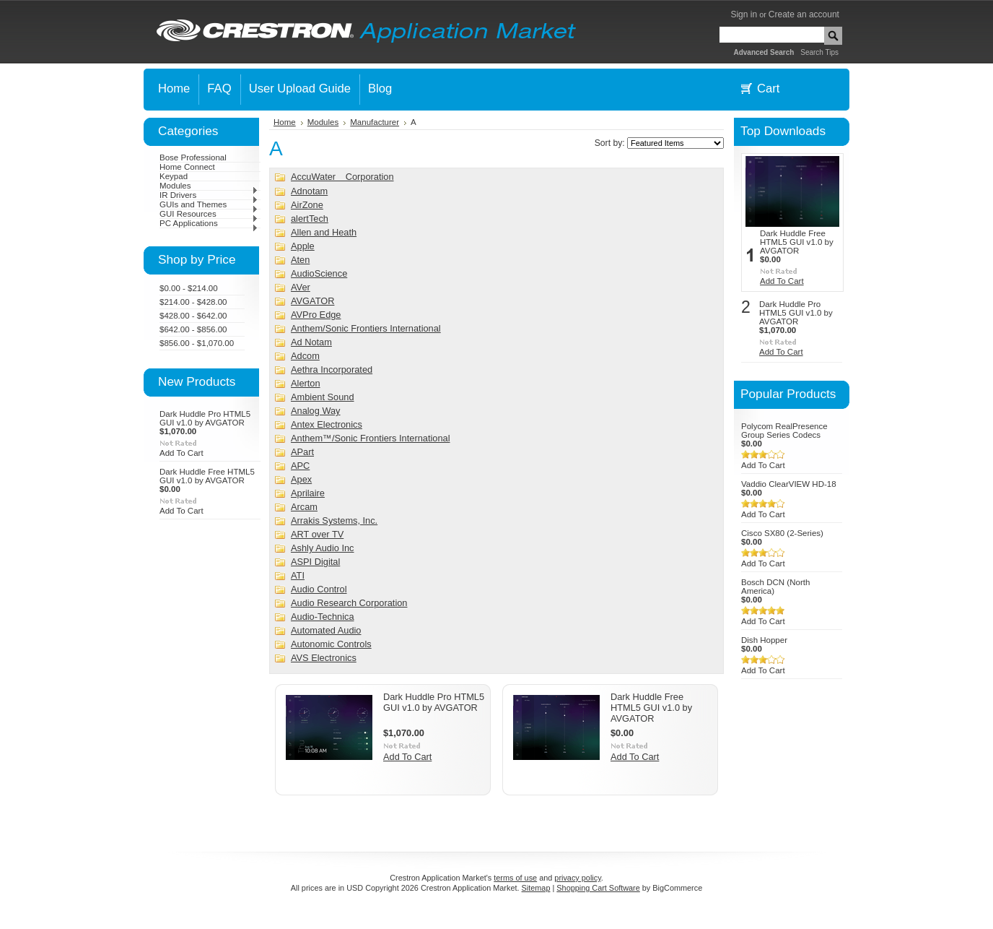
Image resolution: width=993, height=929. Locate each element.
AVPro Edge (316, 314)
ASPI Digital (315, 561)
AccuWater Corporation (342, 176)
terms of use (515, 877)
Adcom (305, 355)
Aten (300, 259)
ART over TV (317, 534)
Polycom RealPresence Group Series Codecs (784, 430)
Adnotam (309, 191)
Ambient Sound (322, 397)
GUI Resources (208, 213)
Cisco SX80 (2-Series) (782, 533)
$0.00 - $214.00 (188, 288)
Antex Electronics (326, 424)
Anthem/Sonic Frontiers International (366, 328)
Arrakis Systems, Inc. (334, 520)
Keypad (173, 176)
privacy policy (577, 877)
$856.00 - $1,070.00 (196, 343)
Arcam (304, 506)
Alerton (305, 383)
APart (302, 451)
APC (300, 465)
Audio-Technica (322, 616)
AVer (300, 287)
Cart (768, 88)
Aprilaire (308, 493)
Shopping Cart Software (597, 887)
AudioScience (319, 273)
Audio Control (319, 589)
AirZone (307, 204)
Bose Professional (193, 157)
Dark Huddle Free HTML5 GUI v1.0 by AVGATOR (207, 476)
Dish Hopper (764, 640)
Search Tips (819, 52)
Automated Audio (326, 630)
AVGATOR (312, 300)
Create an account (804, 14)
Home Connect (187, 167)
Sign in (743, 14)
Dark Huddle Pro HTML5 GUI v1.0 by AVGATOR (204, 418)
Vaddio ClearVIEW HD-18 (788, 484)
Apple (303, 246)
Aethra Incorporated (331, 369)
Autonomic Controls (331, 644)
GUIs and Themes (208, 204)
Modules (208, 185)
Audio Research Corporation (349, 602)
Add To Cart (181, 453)
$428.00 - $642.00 (193, 315)
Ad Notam (311, 342)
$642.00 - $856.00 (193, 329)
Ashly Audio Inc (322, 548)
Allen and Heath (323, 232)
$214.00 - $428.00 (193, 302)
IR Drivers (208, 195)
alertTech (309, 218)
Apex (301, 479)
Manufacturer (374, 122)
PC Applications (208, 223)
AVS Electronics (323, 657)
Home (285, 122)
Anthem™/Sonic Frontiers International (370, 438)
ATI (298, 575)
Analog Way (316, 410)
